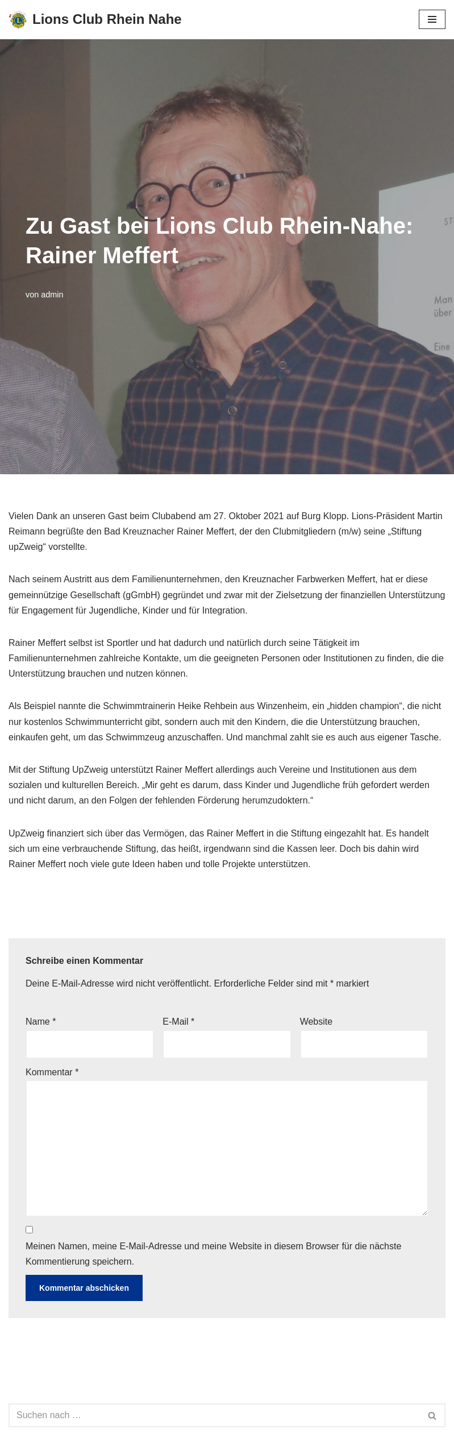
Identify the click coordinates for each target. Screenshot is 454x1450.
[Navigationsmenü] (432, 19)
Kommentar (52, 1072)
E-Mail (178, 1021)
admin (52, 294)
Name (41, 1021)
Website (316, 1021)
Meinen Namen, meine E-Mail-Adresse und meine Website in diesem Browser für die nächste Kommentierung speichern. (213, 1253)
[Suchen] (214, 1415)
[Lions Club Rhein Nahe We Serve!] (95, 19)
